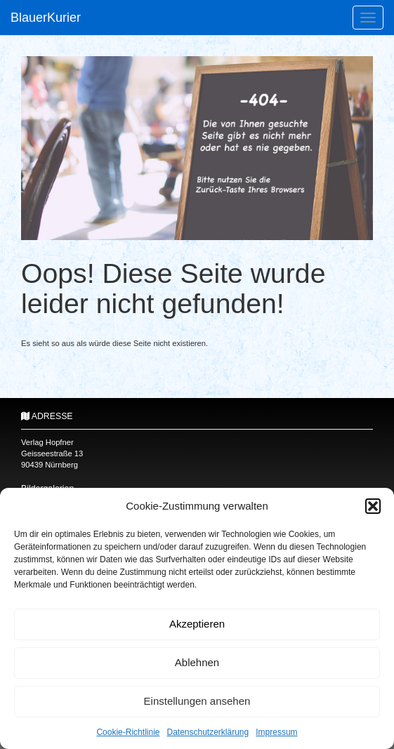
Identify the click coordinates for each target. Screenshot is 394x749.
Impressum (276, 732)
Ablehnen (197, 662)
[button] (373, 506)
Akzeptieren (197, 624)
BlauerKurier (46, 18)
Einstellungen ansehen (197, 701)
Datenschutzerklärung (207, 732)
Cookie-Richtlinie (127, 732)
